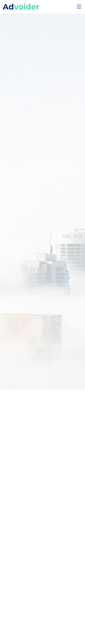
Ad (21, 7)
